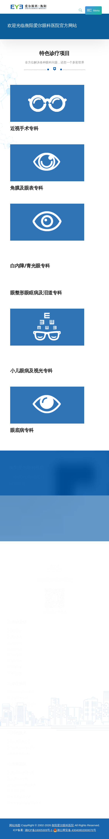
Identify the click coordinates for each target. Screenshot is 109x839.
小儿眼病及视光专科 (31, 370)
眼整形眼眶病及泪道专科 (36, 292)
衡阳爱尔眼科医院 (63, 825)
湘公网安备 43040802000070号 (74, 830)
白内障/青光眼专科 (30, 266)
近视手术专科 (24, 128)
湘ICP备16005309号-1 (39, 830)
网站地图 (14, 825)
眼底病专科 (22, 430)
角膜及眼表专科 (26, 188)
